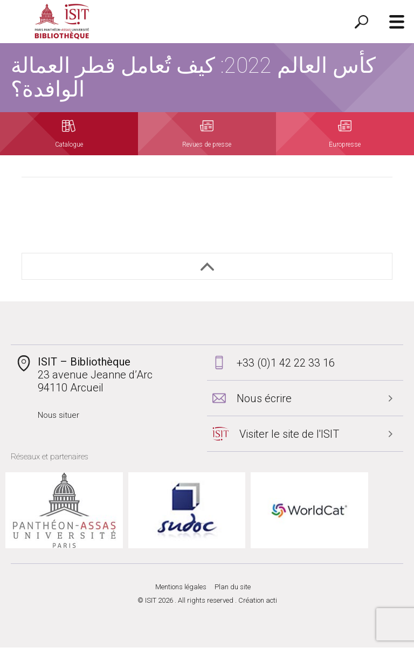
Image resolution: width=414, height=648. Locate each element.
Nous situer (58, 415)
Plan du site (233, 587)
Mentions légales (180, 587)
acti (271, 601)
